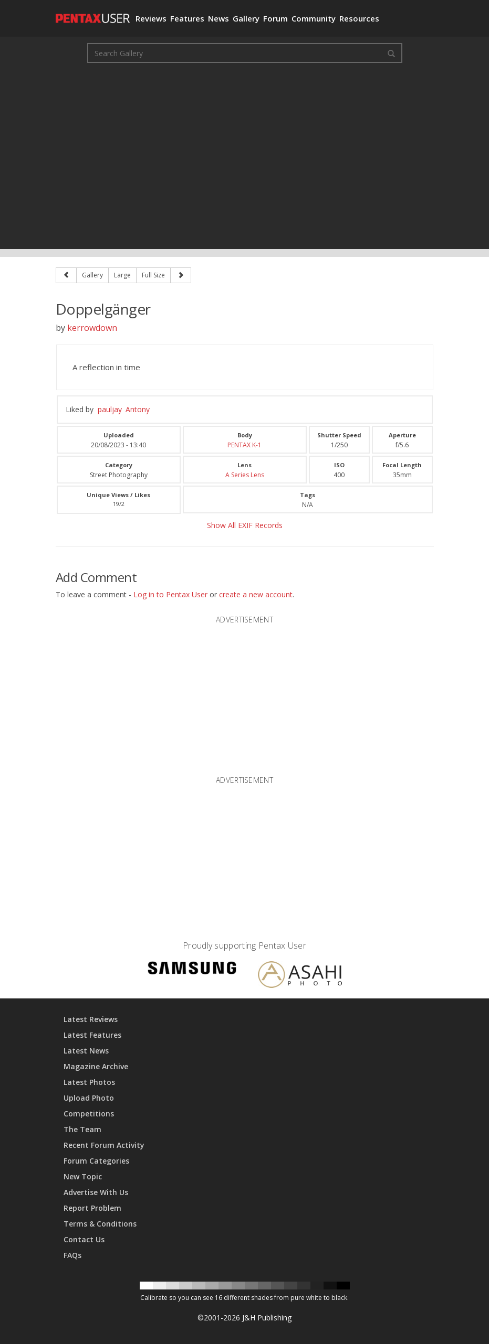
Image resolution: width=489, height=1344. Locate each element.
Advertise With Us (96, 1192)
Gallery (246, 18)
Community (314, 18)
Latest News (86, 1051)
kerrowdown (92, 328)
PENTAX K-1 (244, 444)
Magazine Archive (96, 1066)
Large (122, 275)
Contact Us (84, 1239)
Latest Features (92, 1035)
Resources (359, 18)
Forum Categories (96, 1161)
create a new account (256, 594)
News (218, 18)
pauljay (110, 409)
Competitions (89, 1114)
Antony (138, 409)
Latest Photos (89, 1082)
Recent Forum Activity (104, 1145)
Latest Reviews (91, 1019)
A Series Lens (244, 474)
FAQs (72, 1255)
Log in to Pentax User (170, 594)
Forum (275, 18)
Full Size (153, 275)
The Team (82, 1129)
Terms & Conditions (100, 1224)
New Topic (83, 1176)
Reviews (151, 18)
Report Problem (92, 1208)
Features (187, 18)
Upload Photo (89, 1098)
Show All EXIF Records (245, 525)
